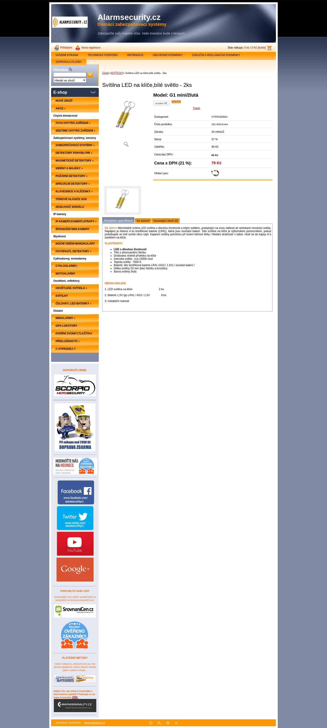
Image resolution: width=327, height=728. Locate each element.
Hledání (60, 70)
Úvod (105, 73)
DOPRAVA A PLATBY (69, 62)
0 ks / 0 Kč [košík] (255, 47)
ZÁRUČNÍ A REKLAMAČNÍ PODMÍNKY (216, 55)
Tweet (196, 108)
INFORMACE (135, 55)
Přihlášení (66, 47)
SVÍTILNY (117, 73)
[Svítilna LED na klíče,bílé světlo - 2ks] (126, 121)
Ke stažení (143, 221)
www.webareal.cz (94, 722)
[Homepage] (67, 55)
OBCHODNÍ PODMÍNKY (168, 55)
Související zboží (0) (166, 221)
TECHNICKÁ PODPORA (103, 55)
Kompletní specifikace (118, 220)
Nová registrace (90, 47)
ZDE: (75, 704)
